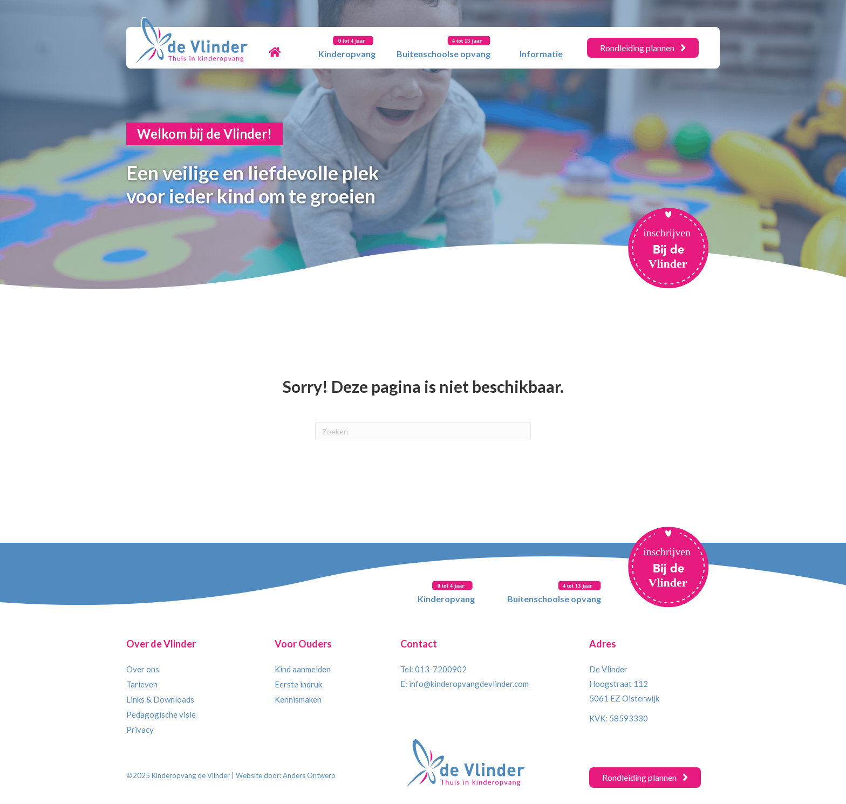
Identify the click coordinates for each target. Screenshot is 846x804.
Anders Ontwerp (309, 775)
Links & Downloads (160, 699)
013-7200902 (441, 669)
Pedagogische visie (161, 714)
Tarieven (142, 684)
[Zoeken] (423, 431)
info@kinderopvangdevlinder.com (469, 684)
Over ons (142, 669)
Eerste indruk (298, 684)
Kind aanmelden (303, 669)
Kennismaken (298, 699)
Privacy (140, 729)
